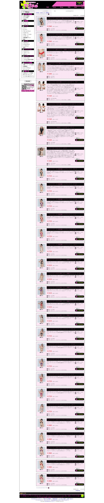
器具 (37, 496)
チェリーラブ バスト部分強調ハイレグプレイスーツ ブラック (63, 169)
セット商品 (28, 494)
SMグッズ (29, 496)
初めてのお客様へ (47, 498)
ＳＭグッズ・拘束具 (44, 12)
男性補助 (24, 496)
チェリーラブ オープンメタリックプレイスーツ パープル (62, 359)
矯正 (40, 496)
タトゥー (54, 497)
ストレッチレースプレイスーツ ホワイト (58, 148)
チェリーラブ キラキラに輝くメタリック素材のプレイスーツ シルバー (65, 315)
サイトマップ (47, 500)
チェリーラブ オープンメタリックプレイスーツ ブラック (62, 329)
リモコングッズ (49, 494)
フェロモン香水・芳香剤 (65, 496)
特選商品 (50, 497)
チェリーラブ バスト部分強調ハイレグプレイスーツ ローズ (62, 229)
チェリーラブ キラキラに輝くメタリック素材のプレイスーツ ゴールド (65, 273)
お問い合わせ (70, 498)
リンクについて (39, 500)
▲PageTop (78, 490)
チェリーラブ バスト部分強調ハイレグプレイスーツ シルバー (63, 244)
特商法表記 (55, 498)
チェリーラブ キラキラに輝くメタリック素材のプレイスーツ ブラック (65, 259)
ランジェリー (57, 496)
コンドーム (61, 494)
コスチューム (50, 496)
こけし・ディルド (67, 494)
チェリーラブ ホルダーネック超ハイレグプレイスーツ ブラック (63, 18)
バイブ (39, 494)
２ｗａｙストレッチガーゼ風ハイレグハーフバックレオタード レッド (64, 104)
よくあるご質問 (62, 498)
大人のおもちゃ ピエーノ (36, 498)
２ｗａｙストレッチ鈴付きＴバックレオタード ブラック (61, 127)
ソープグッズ (74, 496)
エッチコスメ (34, 494)
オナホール (74, 494)
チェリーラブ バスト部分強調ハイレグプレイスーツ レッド (62, 214)
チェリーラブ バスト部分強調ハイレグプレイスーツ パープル (63, 199)
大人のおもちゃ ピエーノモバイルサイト (60, 500)
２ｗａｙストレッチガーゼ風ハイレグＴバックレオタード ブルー (63, 82)
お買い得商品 (23, 494)
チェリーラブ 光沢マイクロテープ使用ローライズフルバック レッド (64, 49)
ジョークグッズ (60, 497)
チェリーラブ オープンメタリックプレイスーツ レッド (61, 374)
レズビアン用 (44, 496)
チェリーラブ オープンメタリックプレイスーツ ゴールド (62, 344)
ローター (43, 494)
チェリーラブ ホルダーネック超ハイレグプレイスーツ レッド (63, 34)
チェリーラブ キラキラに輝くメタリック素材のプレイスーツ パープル (65, 287)
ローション (55, 494)
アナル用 (34, 496)
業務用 (45, 497)
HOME (37, 12)
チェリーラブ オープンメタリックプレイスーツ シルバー (62, 404)
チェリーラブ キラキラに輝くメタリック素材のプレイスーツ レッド (64, 301)
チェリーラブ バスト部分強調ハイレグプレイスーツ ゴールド (63, 184)
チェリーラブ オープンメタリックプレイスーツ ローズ (61, 389)
